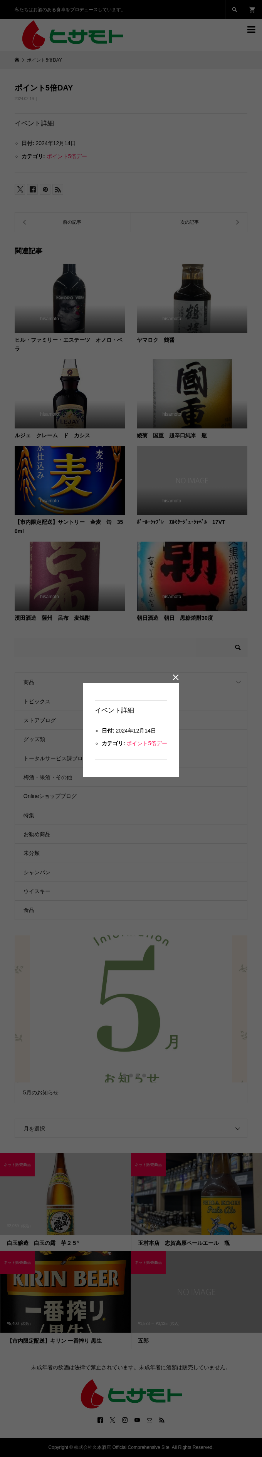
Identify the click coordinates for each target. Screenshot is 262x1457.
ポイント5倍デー (146, 743)
